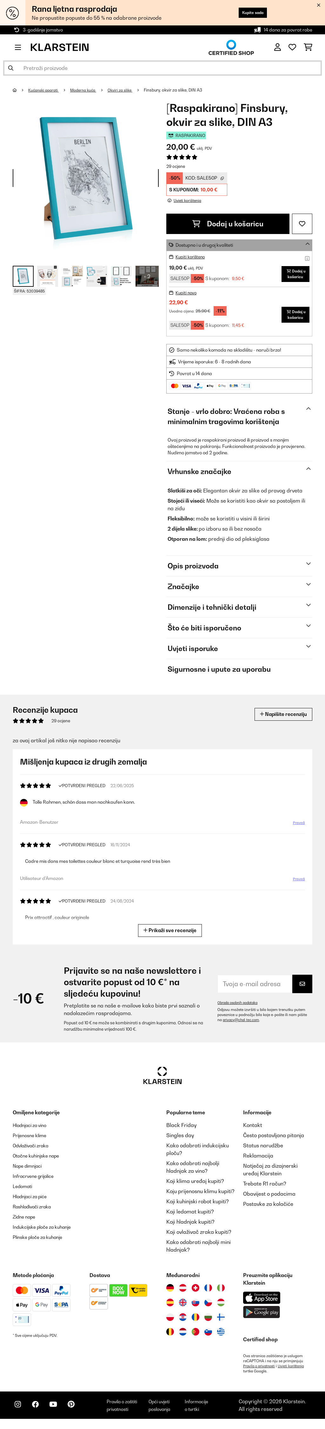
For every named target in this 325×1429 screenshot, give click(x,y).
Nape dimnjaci (30, 1170)
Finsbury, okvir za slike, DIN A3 (182, 90)
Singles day (180, 1140)
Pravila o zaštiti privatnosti (130, 1412)
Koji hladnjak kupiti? (190, 1226)
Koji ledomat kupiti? (190, 1216)
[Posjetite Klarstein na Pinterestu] (80, 1413)
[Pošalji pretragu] (10, 68)
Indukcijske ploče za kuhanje (47, 1231)
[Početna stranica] (21, 90)
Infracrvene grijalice (37, 1180)
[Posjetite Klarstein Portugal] (195, 1336)
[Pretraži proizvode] (162, 68)
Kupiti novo (187, 297)
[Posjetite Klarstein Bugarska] (208, 1321)
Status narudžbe (263, 1150)
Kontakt (252, 1129)
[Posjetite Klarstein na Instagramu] (19, 1413)
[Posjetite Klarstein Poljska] (170, 1321)
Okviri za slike (128, 90)
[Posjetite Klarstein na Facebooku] (39, 1413)
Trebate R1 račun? (264, 1188)
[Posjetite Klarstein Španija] (170, 1307)
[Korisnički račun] (277, 47)
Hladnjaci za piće (33, 1201)
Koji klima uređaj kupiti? (195, 1185)
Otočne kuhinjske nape (40, 1160)
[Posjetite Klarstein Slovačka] (195, 1307)
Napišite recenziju (279, 718)
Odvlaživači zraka (34, 1150)
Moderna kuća (88, 90)
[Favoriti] (292, 47)
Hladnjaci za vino (33, 1129)
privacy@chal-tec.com (242, 1024)
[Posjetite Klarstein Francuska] (208, 1292)
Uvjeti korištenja (294, 1370)
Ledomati (24, 1190)
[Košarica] (308, 47)
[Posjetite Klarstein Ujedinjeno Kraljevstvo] (183, 1307)
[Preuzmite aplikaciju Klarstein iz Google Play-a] (261, 1316)
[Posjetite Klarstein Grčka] (221, 1336)
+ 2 (147, 276)
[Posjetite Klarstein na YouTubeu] (59, 1413)
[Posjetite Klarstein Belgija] (170, 1336)
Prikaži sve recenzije (170, 934)
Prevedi (298, 827)
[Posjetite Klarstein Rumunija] (195, 1321)
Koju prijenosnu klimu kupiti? (200, 1195)
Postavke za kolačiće (268, 1208)
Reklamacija (258, 1160)
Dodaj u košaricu (227, 224)
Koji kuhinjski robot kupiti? (197, 1206)
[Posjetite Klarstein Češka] (208, 1307)
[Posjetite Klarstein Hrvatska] (183, 1321)
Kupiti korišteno (192, 256)
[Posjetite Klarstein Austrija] (183, 1292)
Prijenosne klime (32, 1140)
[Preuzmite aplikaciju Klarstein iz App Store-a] (262, 1302)
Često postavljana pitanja (273, 1140)
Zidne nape (26, 1221)
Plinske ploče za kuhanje (42, 1241)
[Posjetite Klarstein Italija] (221, 1292)
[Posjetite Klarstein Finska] (221, 1321)
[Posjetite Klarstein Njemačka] (170, 1292)
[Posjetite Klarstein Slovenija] (208, 1336)
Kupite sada (248, 12)
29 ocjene (175, 166)
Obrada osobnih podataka (240, 1007)
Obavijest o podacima (269, 1198)
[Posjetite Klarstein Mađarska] (221, 1307)
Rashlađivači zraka (36, 1211)
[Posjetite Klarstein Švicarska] (195, 1292)
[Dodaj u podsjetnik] (302, 224)
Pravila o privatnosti (260, 1370)
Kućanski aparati (46, 90)
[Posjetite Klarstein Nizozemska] (183, 1336)
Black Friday (181, 1129)
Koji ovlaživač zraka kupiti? (198, 1236)
